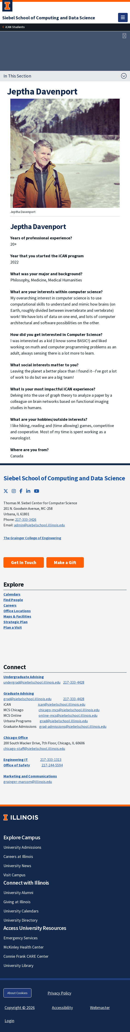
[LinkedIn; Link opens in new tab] (28, 491)
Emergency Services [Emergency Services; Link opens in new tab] (20, 937)
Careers (10, 605)
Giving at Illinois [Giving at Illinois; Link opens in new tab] (17, 901)
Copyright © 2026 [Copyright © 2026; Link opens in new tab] (20, 1007)
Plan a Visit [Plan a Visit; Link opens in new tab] (12, 627)
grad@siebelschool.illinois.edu (27, 699)
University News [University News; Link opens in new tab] (17, 865)
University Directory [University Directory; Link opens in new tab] (20, 920)
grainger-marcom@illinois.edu (27, 781)
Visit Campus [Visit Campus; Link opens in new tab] (14, 874)
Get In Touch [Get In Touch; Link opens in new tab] (23, 562)
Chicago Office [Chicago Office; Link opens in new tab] (15, 737)
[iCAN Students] (15, 27)
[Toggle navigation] (123, 17)
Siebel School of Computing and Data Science (64, 478)
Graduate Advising (18, 693)
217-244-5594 (52, 765)
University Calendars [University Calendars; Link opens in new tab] (21, 911)
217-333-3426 (25, 519)
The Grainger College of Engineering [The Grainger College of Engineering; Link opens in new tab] (32, 538)
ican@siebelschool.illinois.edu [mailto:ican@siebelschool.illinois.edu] (61, 704)
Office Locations (17, 610)
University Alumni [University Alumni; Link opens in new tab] (18, 892)
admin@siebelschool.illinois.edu (39, 525)
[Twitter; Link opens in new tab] (5, 491)
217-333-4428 (73, 682)
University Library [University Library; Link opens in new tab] (18, 965)
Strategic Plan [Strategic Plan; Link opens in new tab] (15, 621)
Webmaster (100, 1007)
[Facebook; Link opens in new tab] (21, 491)
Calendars (11, 594)
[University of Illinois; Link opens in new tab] (20, 817)
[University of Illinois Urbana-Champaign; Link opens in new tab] (7, 6)
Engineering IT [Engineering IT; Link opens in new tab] (15, 759)
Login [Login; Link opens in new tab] (9, 1020)
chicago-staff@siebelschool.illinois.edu (34, 748)
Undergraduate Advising (23, 676)
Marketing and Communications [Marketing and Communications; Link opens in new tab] (30, 776)
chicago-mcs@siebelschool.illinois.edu (69, 710)
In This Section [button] (17, 76)
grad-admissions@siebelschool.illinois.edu (72, 726)
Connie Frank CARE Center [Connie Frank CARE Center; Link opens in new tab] (25, 956)
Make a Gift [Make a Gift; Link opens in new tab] (65, 562)
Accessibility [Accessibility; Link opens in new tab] (62, 1007)
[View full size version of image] (124, 36)
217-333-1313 (50, 759)
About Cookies (17, 993)
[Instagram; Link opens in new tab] (14, 491)
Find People (13, 599)
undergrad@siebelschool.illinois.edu (31, 682)
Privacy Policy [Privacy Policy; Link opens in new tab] (59, 993)
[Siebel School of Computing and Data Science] (48, 17)
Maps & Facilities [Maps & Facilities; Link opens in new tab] (17, 616)
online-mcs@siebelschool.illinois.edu (68, 715)
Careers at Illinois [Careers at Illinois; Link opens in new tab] (18, 856)
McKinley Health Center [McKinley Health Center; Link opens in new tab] (23, 947)
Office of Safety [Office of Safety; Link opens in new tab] (16, 765)
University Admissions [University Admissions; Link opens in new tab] (22, 847)
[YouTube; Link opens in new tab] (36, 491)
